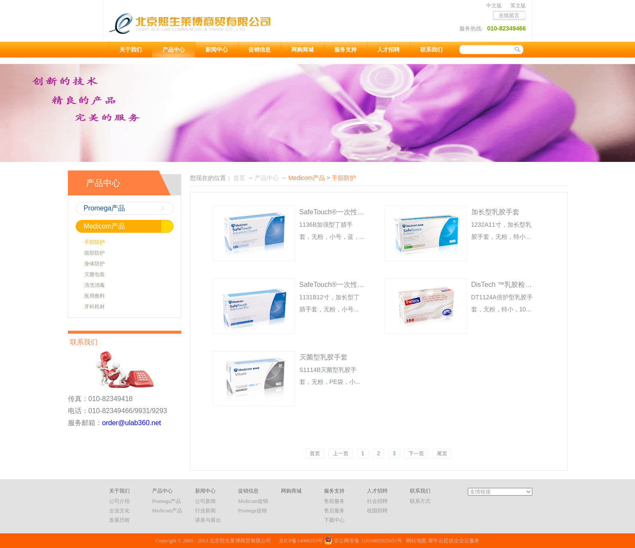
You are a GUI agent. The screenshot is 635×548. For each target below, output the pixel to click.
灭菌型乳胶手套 (323, 357)
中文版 (494, 6)
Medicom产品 (306, 177)
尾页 (442, 454)
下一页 (416, 454)
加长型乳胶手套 (495, 212)
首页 (315, 454)
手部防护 (344, 177)
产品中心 (267, 177)
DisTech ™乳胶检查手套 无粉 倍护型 (527, 284)
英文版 (518, 6)
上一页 (340, 454)
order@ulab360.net (131, 422)
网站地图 (415, 541)
